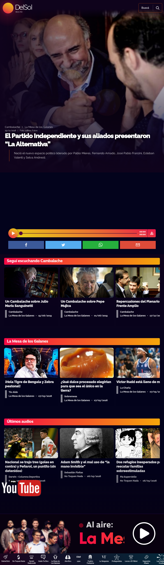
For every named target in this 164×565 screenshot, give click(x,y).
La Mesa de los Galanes (39, 126)
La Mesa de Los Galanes (55, 562)
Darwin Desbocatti (32, 562)
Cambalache (12, 126)
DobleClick (5, 561)
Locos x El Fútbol (131, 561)
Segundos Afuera (146, 562)
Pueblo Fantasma (90, 562)
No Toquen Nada (18, 561)
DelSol (23, 7)
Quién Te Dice (43, 561)
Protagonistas (117, 561)
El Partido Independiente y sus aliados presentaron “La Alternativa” (77, 140)
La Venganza (104, 561)
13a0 (78, 561)
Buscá (145, 7)
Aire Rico (68, 561)
